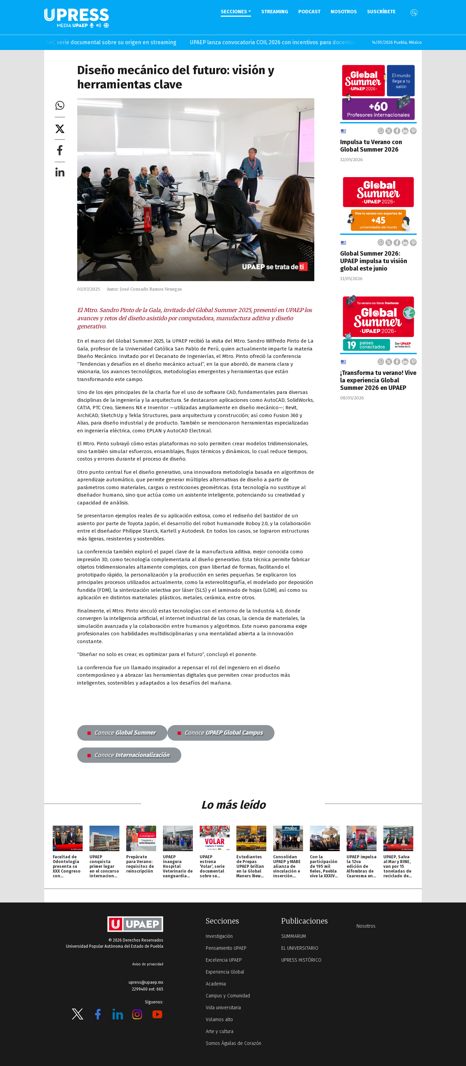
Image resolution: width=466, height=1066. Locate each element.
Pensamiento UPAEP (226, 948)
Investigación (219, 936)
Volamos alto (219, 1019)
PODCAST (309, 11)
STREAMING (274, 11)
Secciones (234, 11)
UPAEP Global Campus (220, 732)
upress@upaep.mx (146, 982)
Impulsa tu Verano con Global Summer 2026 (371, 145)
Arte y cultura (219, 1031)
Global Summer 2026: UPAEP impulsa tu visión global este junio (373, 261)
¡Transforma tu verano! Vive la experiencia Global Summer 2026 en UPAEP (378, 380)
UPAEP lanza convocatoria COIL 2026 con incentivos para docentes (283, 42)
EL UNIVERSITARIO (299, 948)
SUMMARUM (293, 936)
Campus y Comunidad (228, 996)
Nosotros (344, 11)
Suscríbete (381, 11)
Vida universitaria (223, 1008)
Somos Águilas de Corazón (233, 1043)
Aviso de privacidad (147, 964)
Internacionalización (128, 755)
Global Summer (121, 732)
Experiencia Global (225, 972)
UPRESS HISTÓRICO (301, 960)
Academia (216, 984)
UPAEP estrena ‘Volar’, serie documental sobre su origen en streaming (98, 42)
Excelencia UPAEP (224, 960)
